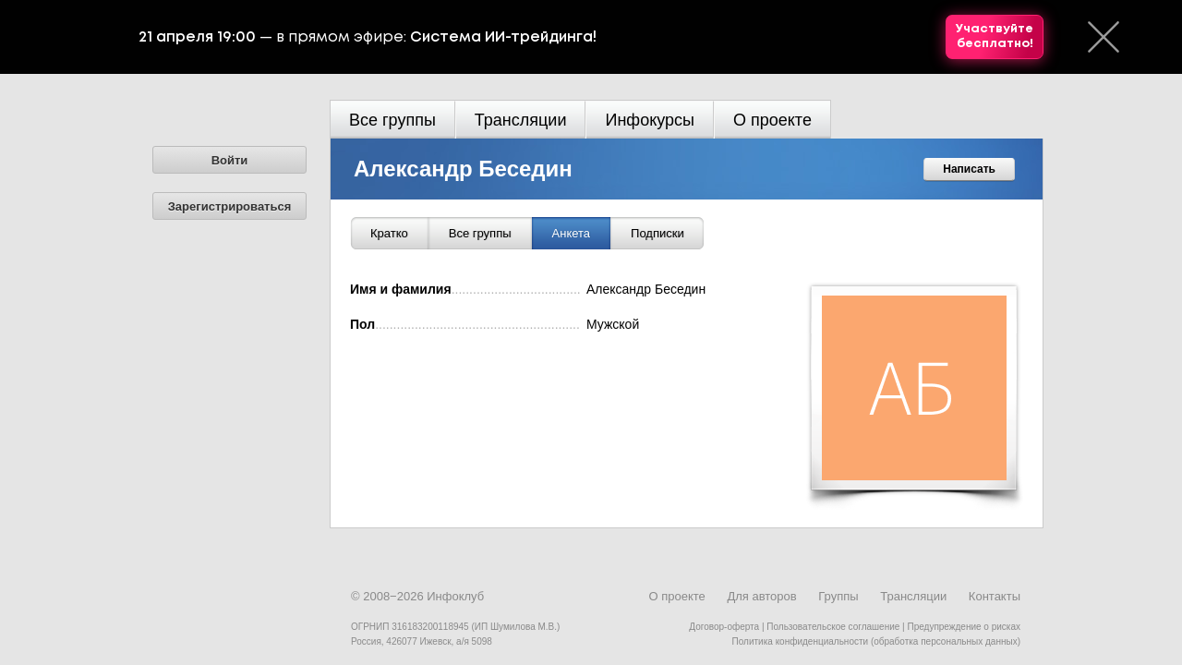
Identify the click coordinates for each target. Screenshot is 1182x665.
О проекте (772, 120)
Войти (229, 160)
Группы (838, 596)
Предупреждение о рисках (963, 627)
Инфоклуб (455, 596)
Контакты (994, 596)
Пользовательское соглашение (832, 627)
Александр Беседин (463, 168)
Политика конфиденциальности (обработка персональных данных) (876, 641)
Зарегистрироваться (230, 206)
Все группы (392, 120)
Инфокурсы (649, 120)
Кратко (389, 233)
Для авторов (761, 596)
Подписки (657, 233)
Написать (969, 169)
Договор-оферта (724, 627)
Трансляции (521, 120)
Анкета (571, 233)
